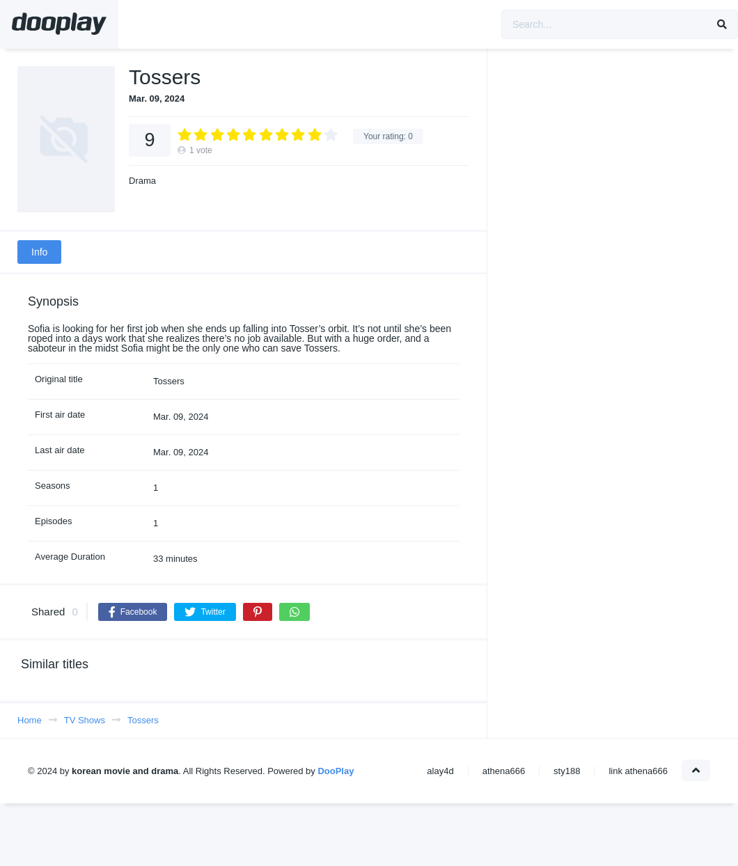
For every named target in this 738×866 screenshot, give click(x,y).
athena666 (503, 771)
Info (39, 252)
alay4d (440, 771)
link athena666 (638, 771)
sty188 (567, 771)
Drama (142, 180)
